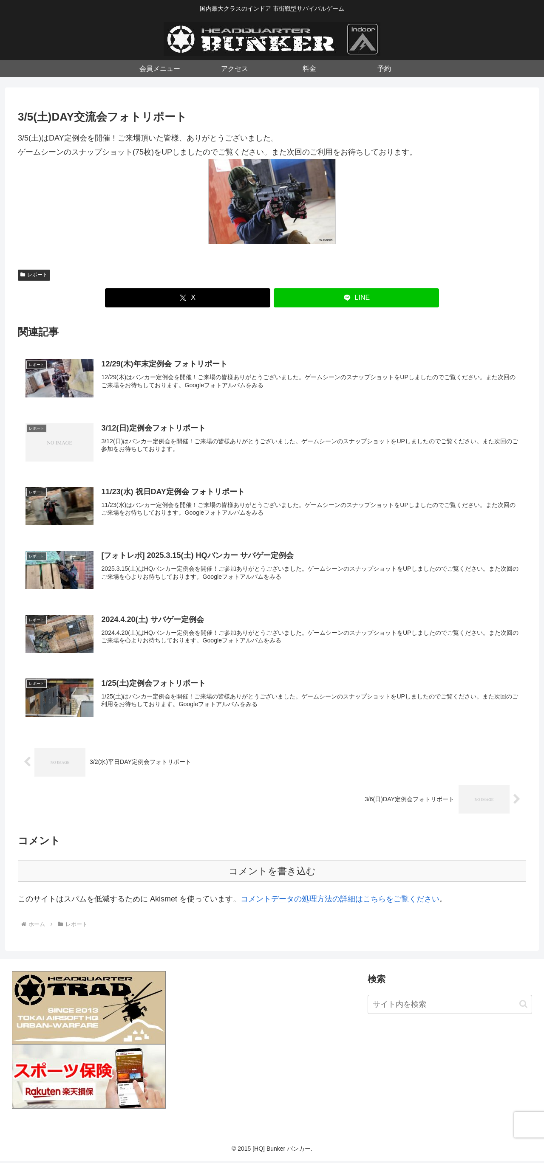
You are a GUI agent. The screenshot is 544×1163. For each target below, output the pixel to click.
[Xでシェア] (187, 297)
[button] (523, 1006)
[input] (450, 1006)
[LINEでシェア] (356, 297)
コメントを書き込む (272, 872)
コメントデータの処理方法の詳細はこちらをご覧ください (340, 900)
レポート (34, 275)
